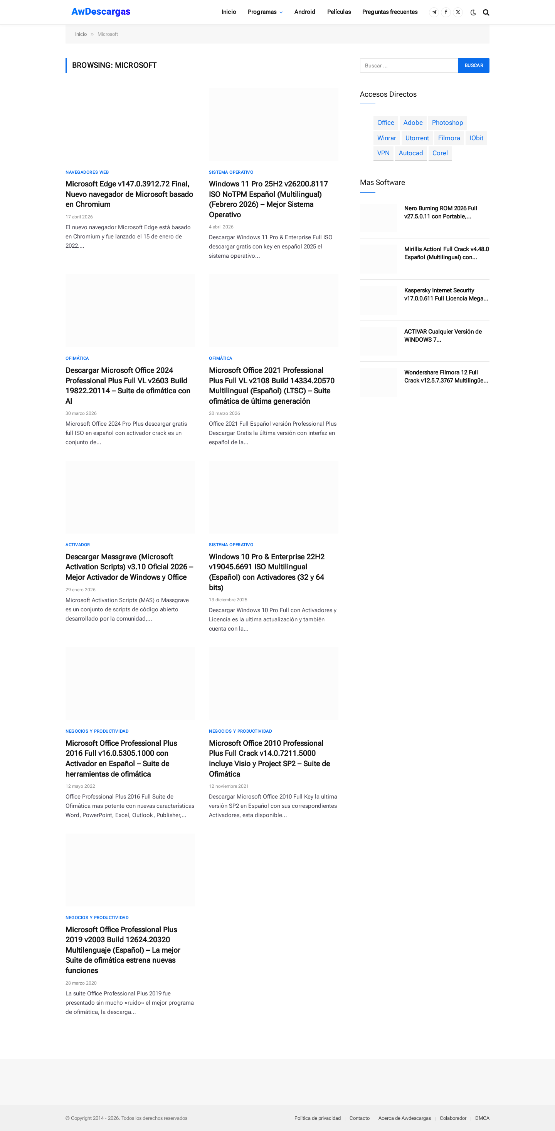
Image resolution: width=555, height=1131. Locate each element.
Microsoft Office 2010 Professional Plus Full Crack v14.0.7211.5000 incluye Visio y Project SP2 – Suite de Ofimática (269, 759)
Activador (78, 544)
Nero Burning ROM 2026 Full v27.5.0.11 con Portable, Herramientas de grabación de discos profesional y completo (443, 213)
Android (304, 11)
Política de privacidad (317, 1118)
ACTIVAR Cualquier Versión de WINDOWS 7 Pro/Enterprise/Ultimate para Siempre (443, 336)
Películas (339, 11)
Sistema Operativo (231, 172)
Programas (262, 11)
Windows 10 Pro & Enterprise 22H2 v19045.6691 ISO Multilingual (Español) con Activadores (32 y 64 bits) (267, 572)
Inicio (229, 11)
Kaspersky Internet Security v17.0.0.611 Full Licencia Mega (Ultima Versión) (443, 295)
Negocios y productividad (97, 731)
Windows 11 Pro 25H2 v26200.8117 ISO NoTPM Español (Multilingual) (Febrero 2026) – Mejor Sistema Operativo (268, 199)
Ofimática (77, 358)
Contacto (360, 1118)
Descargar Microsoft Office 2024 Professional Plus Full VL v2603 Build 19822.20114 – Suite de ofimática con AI (128, 386)
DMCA (482, 1118)
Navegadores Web (87, 172)
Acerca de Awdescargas (404, 1118)
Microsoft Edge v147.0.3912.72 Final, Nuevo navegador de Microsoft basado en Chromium (129, 194)
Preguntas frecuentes (389, 11)
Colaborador (453, 1118)
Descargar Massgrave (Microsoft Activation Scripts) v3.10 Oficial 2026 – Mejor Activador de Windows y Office (129, 567)
